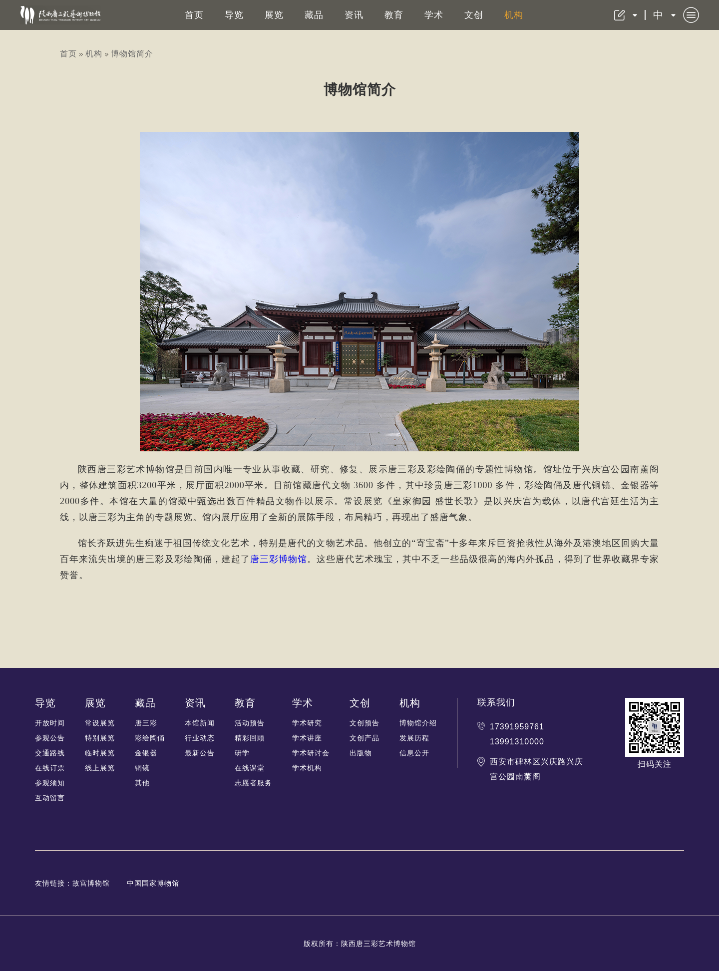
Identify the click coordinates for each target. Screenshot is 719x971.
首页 (194, 14)
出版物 (361, 753)
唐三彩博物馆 (278, 559)
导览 (234, 14)
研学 (242, 753)
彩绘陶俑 (150, 738)
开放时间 (50, 723)
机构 (513, 14)
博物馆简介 (132, 53)
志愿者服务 (253, 783)
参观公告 (50, 738)
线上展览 (100, 768)
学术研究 (307, 723)
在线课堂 (250, 768)
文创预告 (364, 723)
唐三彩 (146, 723)
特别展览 (100, 738)
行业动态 (200, 738)
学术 (433, 14)
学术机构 (307, 768)
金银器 (146, 753)
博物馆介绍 (418, 723)
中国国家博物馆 (153, 883)
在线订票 (50, 768)
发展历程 (414, 738)
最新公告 (200, 753)
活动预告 (250, 723)
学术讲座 (307, 738)
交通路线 (50, 753)
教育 (393, 14)
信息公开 (414, 753)
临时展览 (100, 753)
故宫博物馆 (91, 883)
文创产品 (364, 738)
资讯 (354, 14)
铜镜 (142, 768)
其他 (142, 783)
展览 (274, 14)
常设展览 (100, 723)
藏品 (314, 14)
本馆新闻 (200, 723)
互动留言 (50, 798)
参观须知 (50, 783)
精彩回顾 (250, 738)
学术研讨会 (311, 753)
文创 (473, 14)
